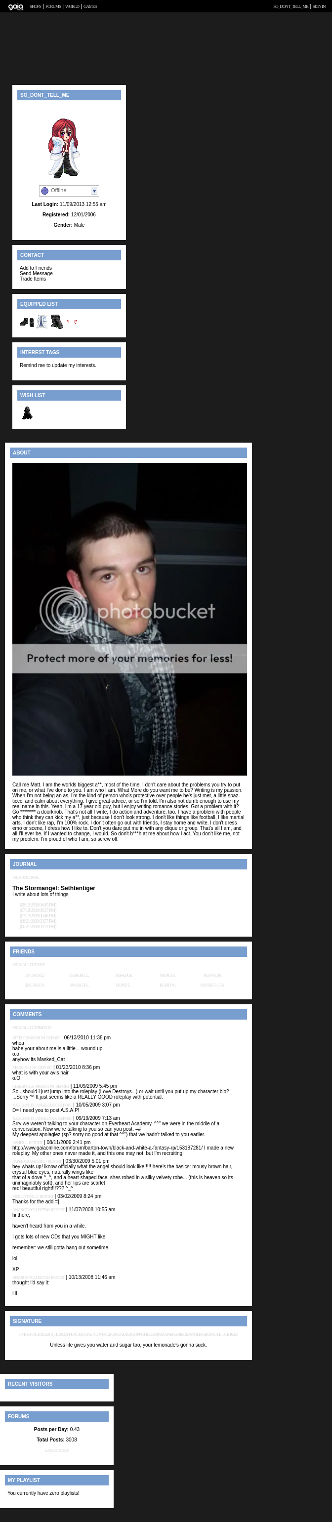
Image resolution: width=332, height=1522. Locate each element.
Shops (35, 6)
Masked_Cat (212, 985)
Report (53, 1037)
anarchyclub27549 (30, 1209)
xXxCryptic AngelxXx (34, 1105)
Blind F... (123, 985)
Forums (53, 6)
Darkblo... (79, 975)
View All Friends (28, 964)
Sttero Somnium (28, 1037)
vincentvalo (25, 1196)
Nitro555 (168, 975)
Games (90, 6)
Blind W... (168, 985)
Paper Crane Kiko (29, 1161)
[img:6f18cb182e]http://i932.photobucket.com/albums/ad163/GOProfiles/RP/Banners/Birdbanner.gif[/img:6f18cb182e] (128, 1334)
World (72, 6)
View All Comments (31, 1027)
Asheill (20, 1142)
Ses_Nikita (34, 985)
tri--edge (123, 975)
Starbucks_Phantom (33, 1086)
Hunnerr (213, 975)
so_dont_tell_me (290, 6)
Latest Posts (56, 1450)
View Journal (26, 877)
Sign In (319, 6)
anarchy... (79, 985)
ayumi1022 (34, 975)
